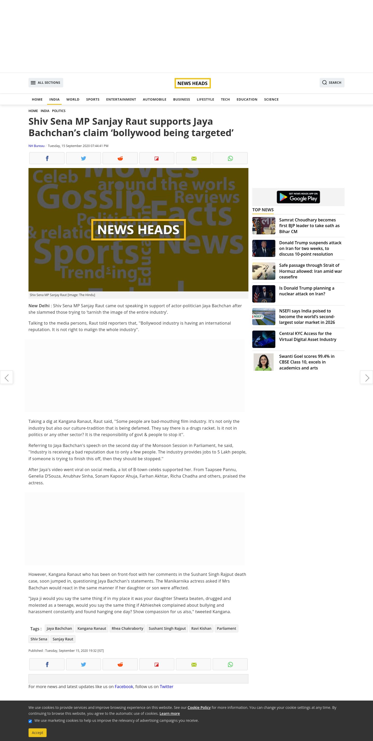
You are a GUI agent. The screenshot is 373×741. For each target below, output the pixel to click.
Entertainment (121, 99)
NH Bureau (36, 146)
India (54, 99)
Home (37, 99)
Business (181, 99)
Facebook (124, 686)
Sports (92, 99)
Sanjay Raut (63, 639)
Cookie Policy (199, 707)
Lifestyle (205, 99)
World (72, 99)
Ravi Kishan (201, 628)
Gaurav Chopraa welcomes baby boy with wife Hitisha (6, 377)
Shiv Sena (39, 639)
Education (247, 99)
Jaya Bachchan (59, 628)
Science (271, 99)
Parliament (226, 628)
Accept (37, 732)
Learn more (170, 713)
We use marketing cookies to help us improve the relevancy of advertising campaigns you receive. (116, 720)
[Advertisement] (186, 36)
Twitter (166, 686)
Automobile (154, 99)
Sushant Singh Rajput (167, 628)
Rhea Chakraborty (127, 628)
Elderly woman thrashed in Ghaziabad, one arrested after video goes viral (366, 377)
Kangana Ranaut (91, 628)
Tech (225, 99)
